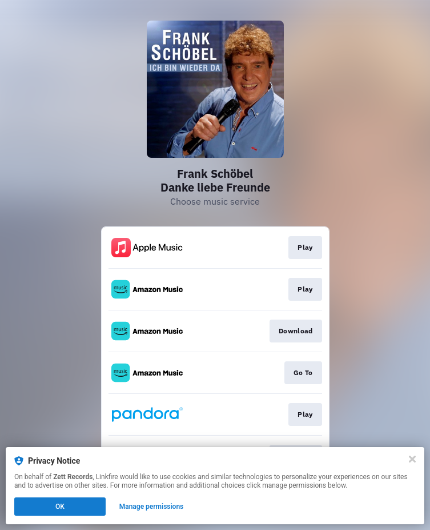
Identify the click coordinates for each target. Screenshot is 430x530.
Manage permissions (151, 507)
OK (60, 507)
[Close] (412, 459)
